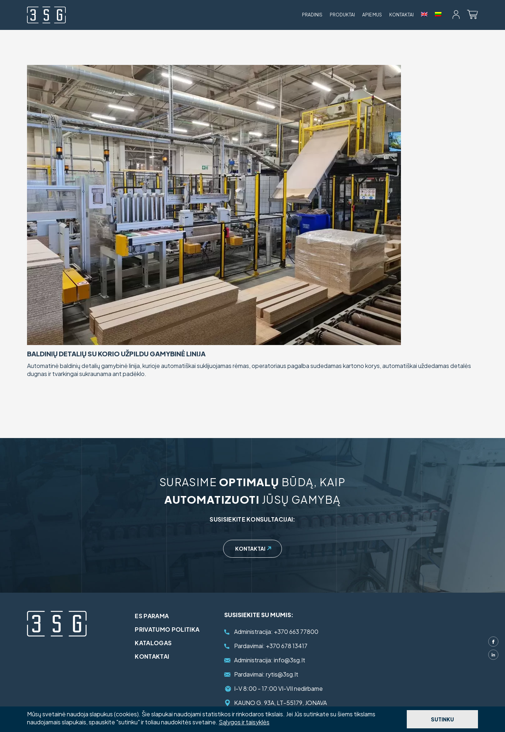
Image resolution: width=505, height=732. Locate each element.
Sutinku (442, 719)
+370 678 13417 (270, 646)
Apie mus (372, 15)
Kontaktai (401, 15)
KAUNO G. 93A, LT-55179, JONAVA (280, 702)
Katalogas (155, 643)
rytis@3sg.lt (266, 674)
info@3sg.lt (269, 660)
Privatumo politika (169, 629)
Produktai (342, 15)
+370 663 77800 (276, 631)
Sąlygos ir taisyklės (244, 722)
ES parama (154, 616)
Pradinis (312, 15)
